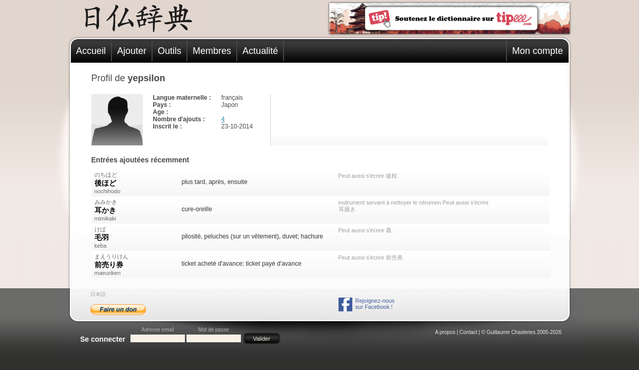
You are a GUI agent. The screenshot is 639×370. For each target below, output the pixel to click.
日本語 (98, 294)
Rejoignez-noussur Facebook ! (374, 304)
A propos (445, 332)
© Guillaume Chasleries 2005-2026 (521, 332)
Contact (468, 332)
